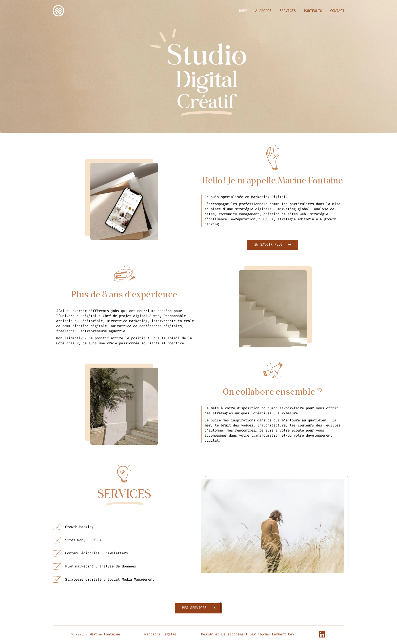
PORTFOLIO (313, 10)
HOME (243, 10)
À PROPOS (263, 10)
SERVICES (288, 10)
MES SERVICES (198, 607)
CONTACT (337, 10)
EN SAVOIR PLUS (272, 244)
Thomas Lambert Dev (276, 634)
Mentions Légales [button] (160, 634)
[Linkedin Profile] (322, 634)
